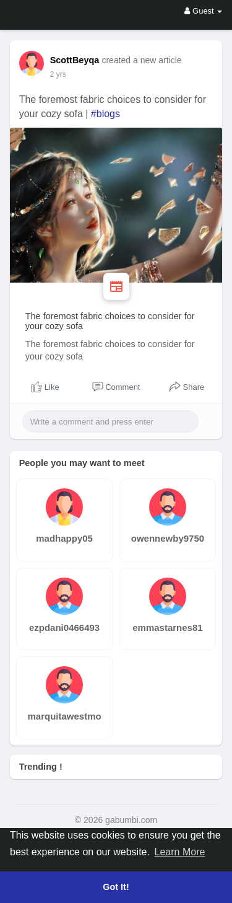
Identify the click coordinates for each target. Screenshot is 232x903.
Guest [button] (203, 10)
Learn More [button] (180, 852)
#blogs (105, 113)
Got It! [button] (116, 887)
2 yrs (58, 74)
